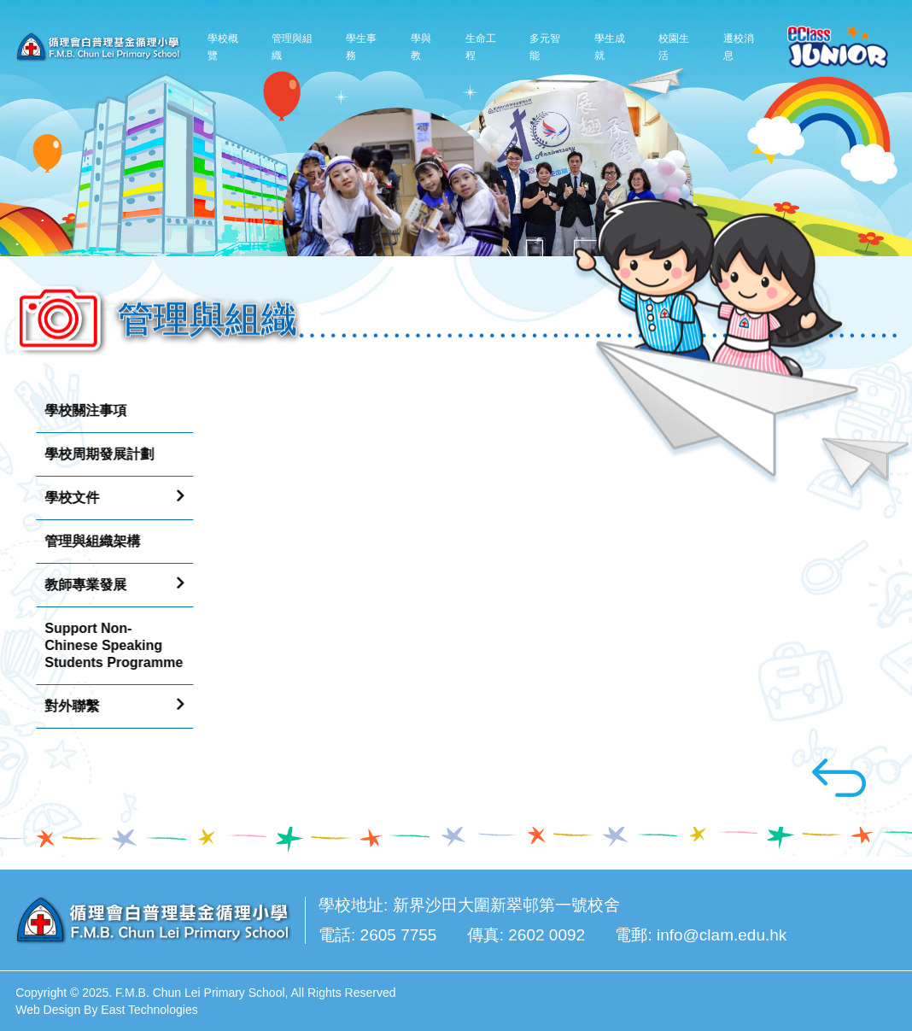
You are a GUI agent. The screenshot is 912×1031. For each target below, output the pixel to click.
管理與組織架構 (88, 541)
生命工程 (480, 46)
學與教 (421, 46)
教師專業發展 (81, 584)
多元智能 (544, 46)
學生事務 (361, 46)
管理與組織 (292, 46)
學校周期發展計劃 (94, 454)
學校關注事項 (81, 410)
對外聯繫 (67, 706)
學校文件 (67, 497)
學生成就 (609, 46)
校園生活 (673, 46)
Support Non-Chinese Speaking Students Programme (109, 645)
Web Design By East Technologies (106, 1009)
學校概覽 (223, 46)
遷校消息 (738, 46)
